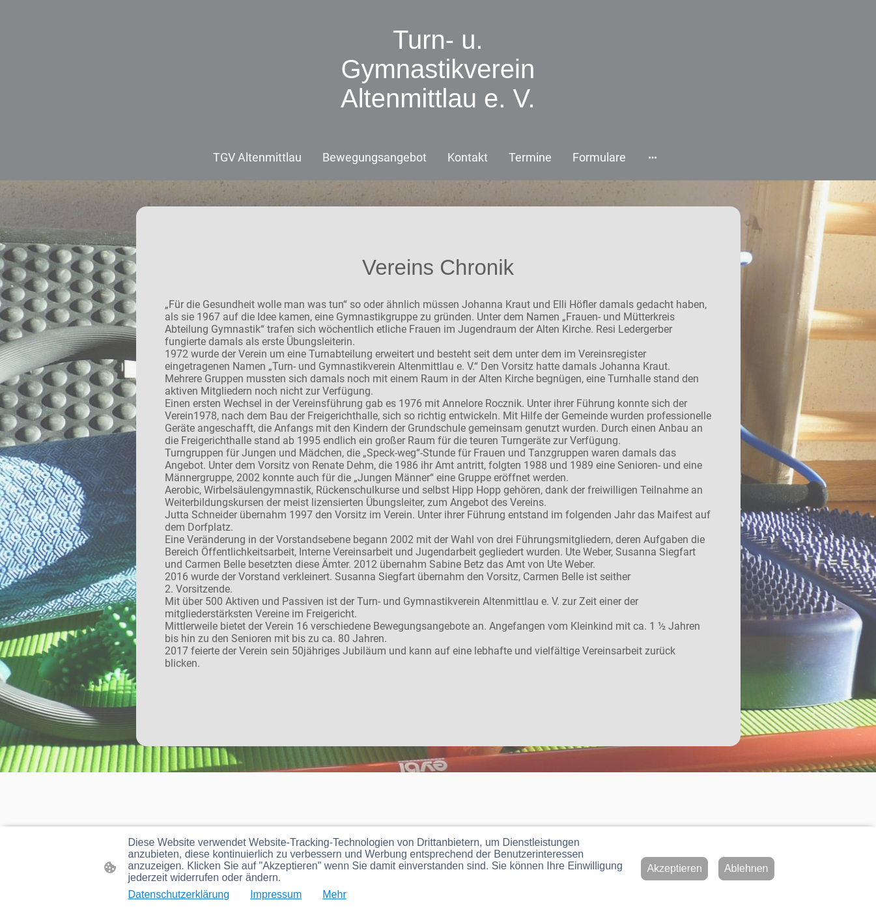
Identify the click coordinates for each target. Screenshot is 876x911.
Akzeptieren (674, 868)
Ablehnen (746, 868)
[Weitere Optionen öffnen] (652, 157)
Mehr (334, 894)
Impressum (276, 894)
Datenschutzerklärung (179, 894)
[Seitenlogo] (438, 127)
